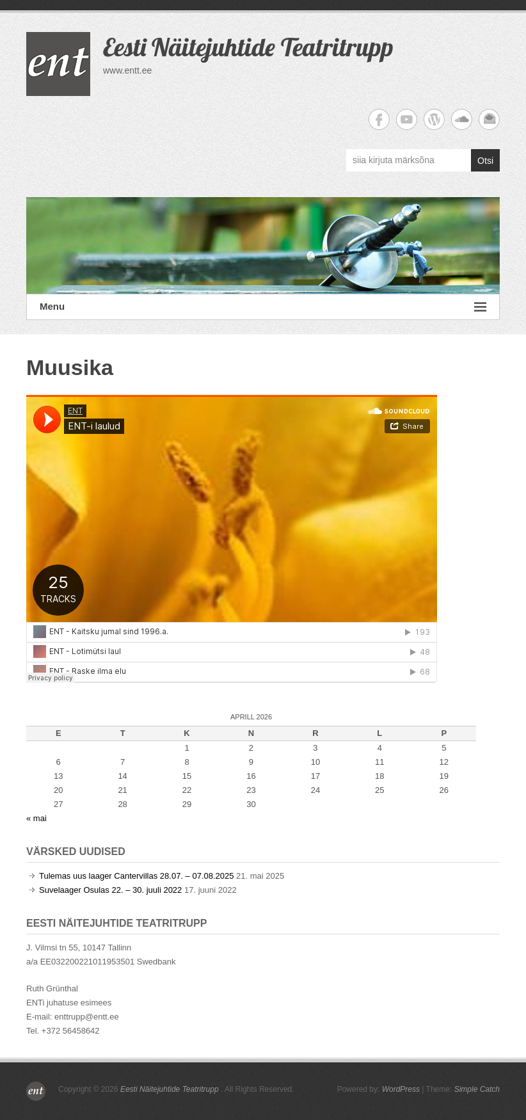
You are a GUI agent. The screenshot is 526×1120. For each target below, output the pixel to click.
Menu (263, 307)
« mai (36, 818)
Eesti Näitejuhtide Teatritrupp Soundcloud (461, 119)
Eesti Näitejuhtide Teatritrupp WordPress (434, 119)
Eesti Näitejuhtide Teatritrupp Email (489, 119)
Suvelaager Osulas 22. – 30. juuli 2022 (110, 890)
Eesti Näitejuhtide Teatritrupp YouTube (406, 119)
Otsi (485, 161)
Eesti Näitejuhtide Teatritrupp (248, 47)
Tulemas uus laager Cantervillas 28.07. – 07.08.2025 (136, 876)
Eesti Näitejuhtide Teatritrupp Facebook (379, 119)
